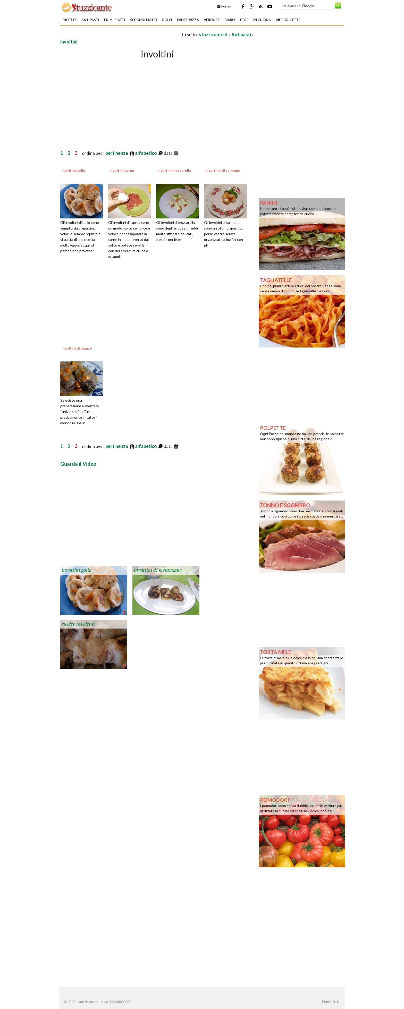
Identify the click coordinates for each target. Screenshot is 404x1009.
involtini (68, 42)
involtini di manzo (77, 348)
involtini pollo (73, 170)
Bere (244, 20)
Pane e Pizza (188, 20)
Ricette (70, 20)
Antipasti (90, 20)
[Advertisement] (120, 34)
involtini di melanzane (158, 570)
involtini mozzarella (174, 170)
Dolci (167, 20)
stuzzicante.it (213, 34)
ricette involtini (78, 624)
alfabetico (146, 153)
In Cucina (262, 20)
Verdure (212, 20)
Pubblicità (330, 1002)
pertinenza (117, 153)
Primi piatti (114, 20)
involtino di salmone (222, 170)
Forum (224, 6)
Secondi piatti (143, 20)
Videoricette (288, 20)
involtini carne (122, 170)
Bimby (229, 20)
